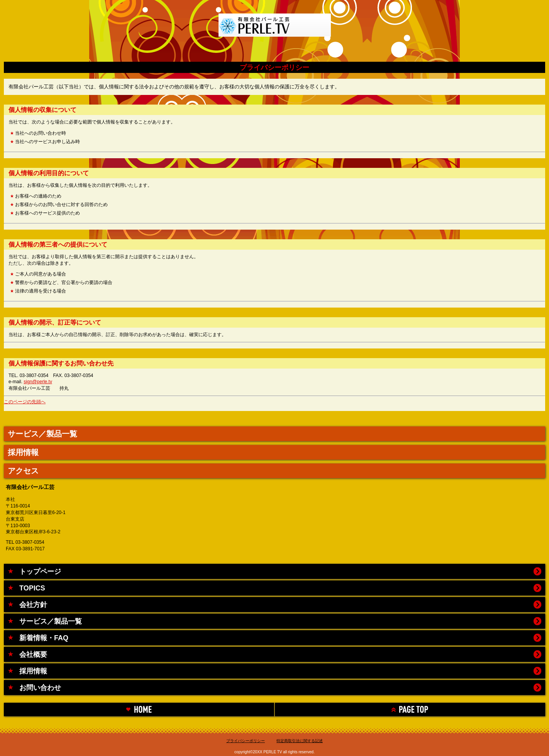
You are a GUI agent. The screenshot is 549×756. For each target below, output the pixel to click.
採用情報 (23, 452)
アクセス (23, 471)
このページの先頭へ (25, 401)
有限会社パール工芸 (275, 29)
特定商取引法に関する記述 (299, 741)
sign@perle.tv (38, 381)
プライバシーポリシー (245, 741)
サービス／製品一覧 (42, 434)
